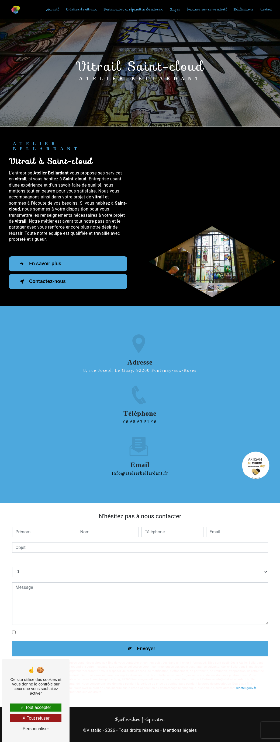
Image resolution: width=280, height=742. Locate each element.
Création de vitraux (81, 9)
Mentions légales (180, 730)
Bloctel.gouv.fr (246, 688)
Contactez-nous (41, 281)
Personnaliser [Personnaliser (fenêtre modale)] (36, 728)
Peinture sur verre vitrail (207, 9)
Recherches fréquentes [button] (140, 719)
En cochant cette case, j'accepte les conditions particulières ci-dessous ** (88, 632)
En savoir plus (39, 263)
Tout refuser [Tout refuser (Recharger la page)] (36, 718)
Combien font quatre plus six (39, 561)
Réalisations (243, 9)
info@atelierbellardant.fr (140, 468)
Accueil (52, 9)
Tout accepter (35, 707)
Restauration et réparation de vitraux (133, 9)
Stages (175, 9)
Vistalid (94, 730)
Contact (266, 9)
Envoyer (146, 648)
